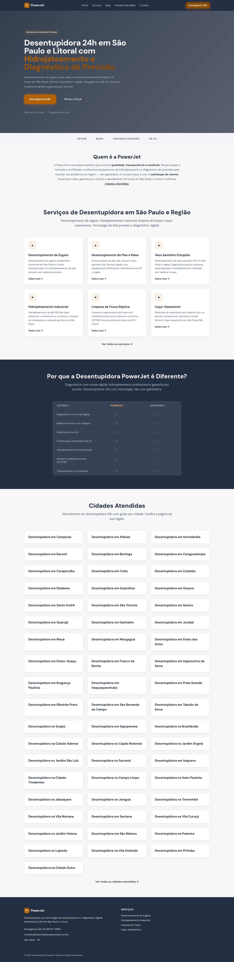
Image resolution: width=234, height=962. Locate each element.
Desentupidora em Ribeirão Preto (52, 705)
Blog (108, 5)
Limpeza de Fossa (130, 925)
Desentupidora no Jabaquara (49, 799)
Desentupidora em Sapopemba (115, 726)
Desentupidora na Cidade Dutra (51, 868)
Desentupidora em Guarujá (48, 622)
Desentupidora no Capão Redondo (117, 744)
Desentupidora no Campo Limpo (115, 778)
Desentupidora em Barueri (47, 554)
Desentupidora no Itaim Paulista (178, 778)
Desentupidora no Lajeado (47, 851)
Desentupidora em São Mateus (114, 834)
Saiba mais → (35, 278)
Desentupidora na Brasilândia (176, 726)
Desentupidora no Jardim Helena (52, 834)
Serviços (97, 5)
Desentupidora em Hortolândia (177, 537)
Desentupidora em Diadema (49, 588)
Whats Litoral (72, 99)
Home (85, 5)
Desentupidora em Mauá (46, 639)
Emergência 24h (40, 99)
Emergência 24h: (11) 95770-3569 (42, 929)
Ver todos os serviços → (117, 344)
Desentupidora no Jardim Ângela (179, 744)
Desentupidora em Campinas (49, 537)
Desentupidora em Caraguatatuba (180, 554)
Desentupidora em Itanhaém (113, 622)
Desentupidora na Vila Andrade (115, 851)
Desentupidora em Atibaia (111, 537)
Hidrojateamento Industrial (135, 920)
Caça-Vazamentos (131, 929)
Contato (143, 5)
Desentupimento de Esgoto (136, 915)
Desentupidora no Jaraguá (111, 799)
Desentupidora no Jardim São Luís (53, 761)
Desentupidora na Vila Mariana (51, 816)
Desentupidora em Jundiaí (174, 622)
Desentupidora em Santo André (51, 605)
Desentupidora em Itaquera (175, 761)
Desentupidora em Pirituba (175, 851)
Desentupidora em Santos (174, 605)
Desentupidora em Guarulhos (113, 588)
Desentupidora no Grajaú (46, 726)
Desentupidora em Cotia (110, 571)
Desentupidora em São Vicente (114, 605)
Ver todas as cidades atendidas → (117, 881)
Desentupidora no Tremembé (176, 799)
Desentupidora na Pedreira (174, 834)
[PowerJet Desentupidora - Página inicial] (34, 5)
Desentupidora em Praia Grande (178, 683)
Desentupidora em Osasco (174, 588)
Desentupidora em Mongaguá (113, 639)
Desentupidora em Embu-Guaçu (52, 661)
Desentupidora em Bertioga (112, 554)
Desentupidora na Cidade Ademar (53, 744)
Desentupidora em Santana (112, 816)
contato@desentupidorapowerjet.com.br (46, 934)
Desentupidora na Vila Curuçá (177, 816)
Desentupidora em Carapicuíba (51, 571)
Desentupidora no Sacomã (111, 761)
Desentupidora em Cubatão (175, 571)
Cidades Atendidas (125, 5)
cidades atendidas (117, 184)
